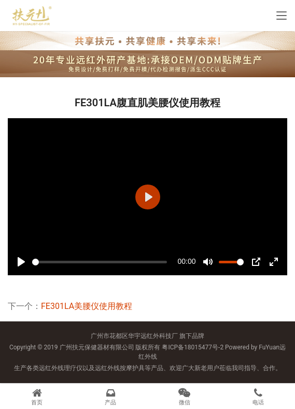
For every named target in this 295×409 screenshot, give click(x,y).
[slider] (99, 262)
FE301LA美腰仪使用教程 (86, 306)
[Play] (21, 261)
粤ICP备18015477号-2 (192, 347)
